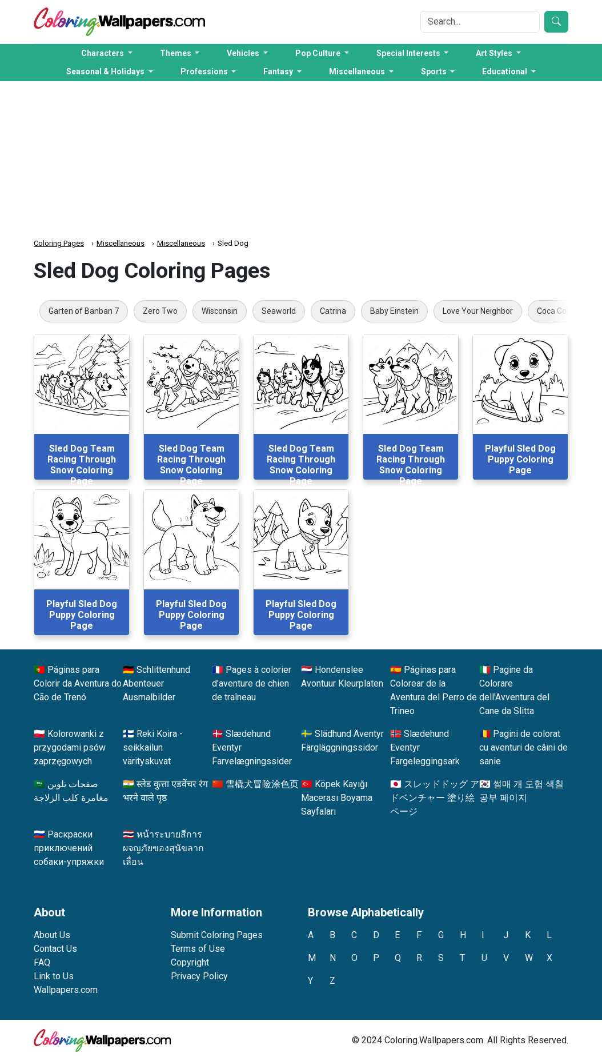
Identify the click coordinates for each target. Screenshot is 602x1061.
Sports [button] (434, 71)
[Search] (480, 22)
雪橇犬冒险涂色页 (262, 784)
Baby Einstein (394, 311)
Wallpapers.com (66, 989)
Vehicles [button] (244, 53)
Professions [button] (205, 71)
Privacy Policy (199, 976)
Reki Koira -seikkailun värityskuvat (153, 747)
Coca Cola (555, 311)
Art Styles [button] (495, 53)
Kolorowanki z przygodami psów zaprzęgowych (70, 747)
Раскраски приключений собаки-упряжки (69, 848)
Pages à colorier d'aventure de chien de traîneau (251, 683)
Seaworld (279, 311)
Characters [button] (103, 53)
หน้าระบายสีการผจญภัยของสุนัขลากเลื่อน (163, 848)
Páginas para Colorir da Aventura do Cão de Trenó (78, 683)
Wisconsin (220, 311)
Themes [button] (176, 53)
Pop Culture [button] (318, 53)
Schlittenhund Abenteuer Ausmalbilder (156, 683)
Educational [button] (505, 71)
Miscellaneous (121, 243)
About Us (52, 935)
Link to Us (54, 976)
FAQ (42, 962)
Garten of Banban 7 (84, 311)
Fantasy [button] (279, 71)
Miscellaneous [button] (358, 71)
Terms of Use (198, 948)
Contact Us (55, 948)
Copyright (190, 962)
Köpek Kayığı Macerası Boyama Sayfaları (336, 798)
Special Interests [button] (409, 53)
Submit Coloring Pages (217, 935)
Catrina (333, 311)
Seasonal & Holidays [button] (106, 71)
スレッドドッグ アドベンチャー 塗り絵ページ (434, 798)
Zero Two (160, 311)
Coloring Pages (59, 243)
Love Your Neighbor (478, 311)
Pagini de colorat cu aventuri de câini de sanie (523, 747)
